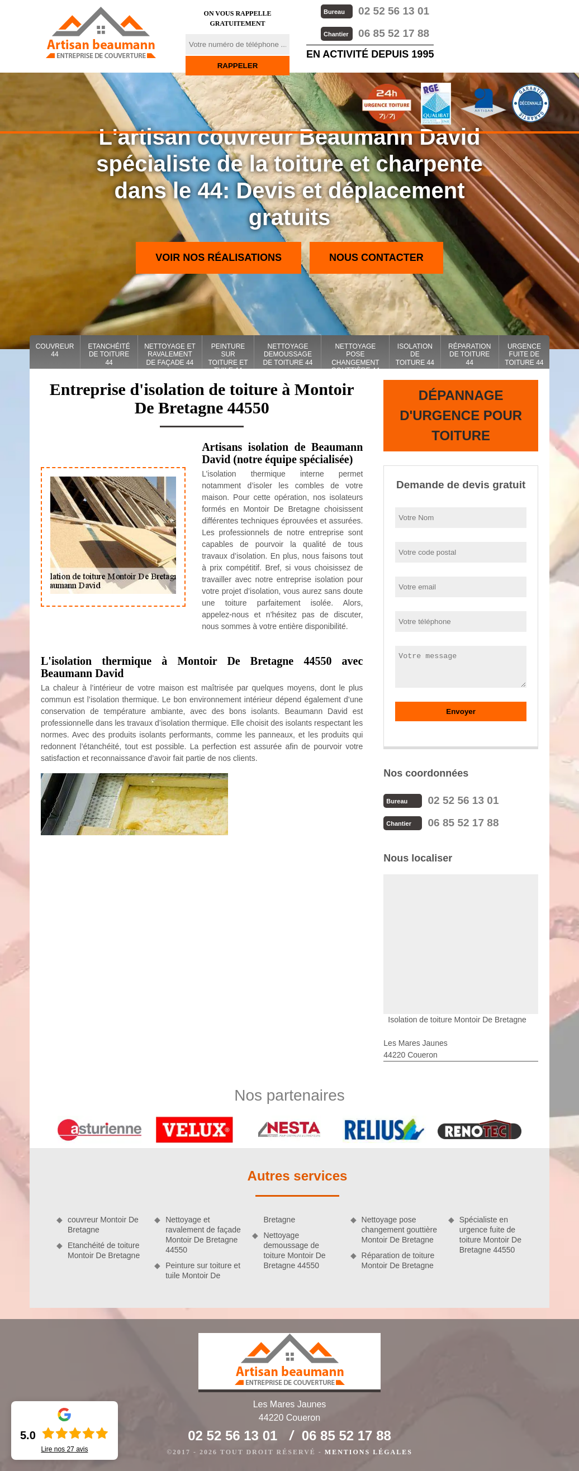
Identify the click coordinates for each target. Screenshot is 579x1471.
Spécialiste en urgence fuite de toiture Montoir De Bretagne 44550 (490, 1235)
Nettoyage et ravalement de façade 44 (170, 354)
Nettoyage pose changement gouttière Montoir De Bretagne (399, 1229)
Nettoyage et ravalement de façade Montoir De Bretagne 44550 (203, 1235)
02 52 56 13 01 (375, 11)
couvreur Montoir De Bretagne (103, 1224)
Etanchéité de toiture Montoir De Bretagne (104, 1250)
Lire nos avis (64, 1449)
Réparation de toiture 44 (469, 354)
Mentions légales (368, 1452)
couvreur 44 (55, 350)
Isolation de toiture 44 (415, 354)
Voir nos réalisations (218, 257)
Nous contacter (376, 257)
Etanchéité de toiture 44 (109, 354)
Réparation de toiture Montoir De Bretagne (398, 1260)
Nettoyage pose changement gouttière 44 (355, 355)
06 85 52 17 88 (375, 33)
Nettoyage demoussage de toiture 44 (287, 354)
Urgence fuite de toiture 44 (524, 354)
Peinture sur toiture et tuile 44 (228, 355)
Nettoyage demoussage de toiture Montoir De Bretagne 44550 (294, 1250)
